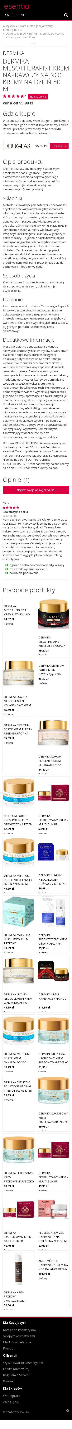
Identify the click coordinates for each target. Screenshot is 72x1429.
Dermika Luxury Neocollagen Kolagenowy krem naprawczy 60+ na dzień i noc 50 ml (17, 705)
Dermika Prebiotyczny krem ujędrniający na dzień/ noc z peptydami (52, 943)
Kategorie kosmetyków (19, 1330)
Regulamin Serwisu (17, 1375)
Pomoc (8, 1348)
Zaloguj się (11, 1402)
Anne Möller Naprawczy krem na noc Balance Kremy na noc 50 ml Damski (53, 1269)
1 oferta (8, 623)
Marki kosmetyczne (17, 1342)
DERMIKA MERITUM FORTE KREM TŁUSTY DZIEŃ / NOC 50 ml (18, 880)
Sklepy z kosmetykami (19, 1336)
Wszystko (9, 26)
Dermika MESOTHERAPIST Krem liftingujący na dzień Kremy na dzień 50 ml (17, 614)
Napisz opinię (38, 96)
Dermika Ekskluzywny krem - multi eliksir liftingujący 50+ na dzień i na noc (53, 824)
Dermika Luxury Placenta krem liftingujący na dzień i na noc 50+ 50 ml (51, 765)
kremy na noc (14, 29)
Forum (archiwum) (16, 1369)
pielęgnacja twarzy (41, 26)
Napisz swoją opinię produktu (36, 490)
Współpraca (11, 1396)
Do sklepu (59, 146)
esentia (17, 5)
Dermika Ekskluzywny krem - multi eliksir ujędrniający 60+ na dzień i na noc (18, 1241)
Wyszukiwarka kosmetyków (23, 1363)
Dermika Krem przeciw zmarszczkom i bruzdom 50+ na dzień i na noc (16, 1301)
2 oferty (42, 655)
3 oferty (8, 833)
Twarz (22, 26)
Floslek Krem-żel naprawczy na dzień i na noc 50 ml (53, 1237)
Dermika (13, 53)
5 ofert (42, 893)
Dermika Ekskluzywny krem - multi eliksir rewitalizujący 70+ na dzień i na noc (53, 1181)
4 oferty (8, 714)
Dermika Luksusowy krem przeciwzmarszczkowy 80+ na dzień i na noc (21, 1181)
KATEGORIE (14, 14)
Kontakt (9, 1381)
